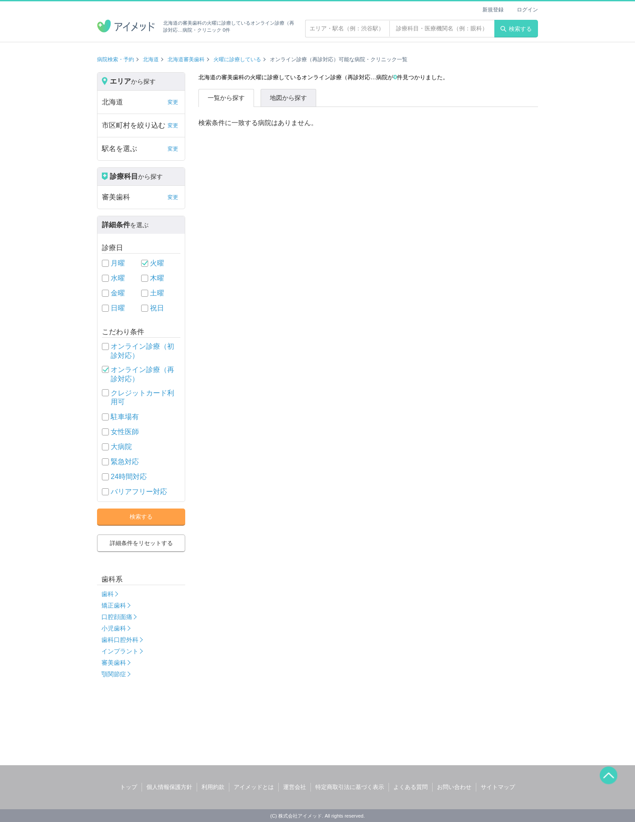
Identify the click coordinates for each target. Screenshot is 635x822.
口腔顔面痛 (116, 616)
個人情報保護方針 (169, 787)
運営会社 (294, 787)
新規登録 (493, 10)
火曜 (157, 263)
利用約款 (213, 787)
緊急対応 (125, 461)
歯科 (107, 593)
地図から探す (288, 97)
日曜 (118, 308)
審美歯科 (113, 662)
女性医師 (125, 431)
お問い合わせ (454, 787)
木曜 (157, 278)
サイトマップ (498, 787)
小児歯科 (113, 628)
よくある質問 (410, 787)
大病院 (121, 446)
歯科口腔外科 (119, 639)
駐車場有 (125, 416)
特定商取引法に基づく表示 (349, 787)
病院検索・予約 (115, 59)
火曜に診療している (237, 59)
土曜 (157, 293)
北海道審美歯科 (186, 59)
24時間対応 (129, 476)
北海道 (151, 59)
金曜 (118, 293)
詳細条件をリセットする (141, 543)
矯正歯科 (113, 605)
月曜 (118, 263)
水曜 (118, 278)
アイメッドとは (254, 787)
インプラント (119, 651)
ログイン (527, 10)
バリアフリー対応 (139, 491)
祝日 (157, 308)
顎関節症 (113, 674)
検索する (516, 29)
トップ (128, 787)
